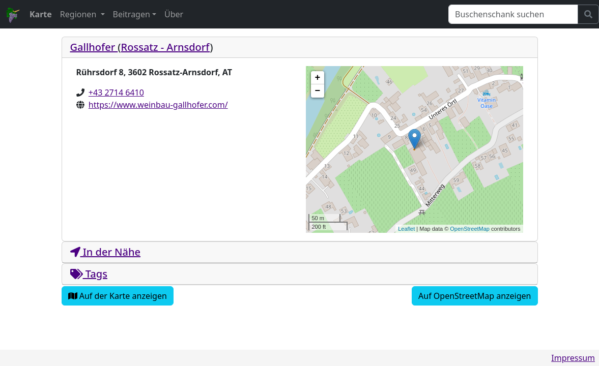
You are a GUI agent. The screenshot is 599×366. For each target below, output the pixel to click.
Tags (88, 274)
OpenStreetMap (470, 229)
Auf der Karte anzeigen (117, 295)
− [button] (318, 91)
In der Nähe (105, 252)
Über (173, 14)
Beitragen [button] (131, 14)
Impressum (573, 357)
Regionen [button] (79, 14)
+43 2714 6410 (116, 92)
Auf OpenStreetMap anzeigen (474, 295)
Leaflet (406, 229)
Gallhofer (94, 47)
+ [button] (318, 78)
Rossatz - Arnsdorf (165, 47)
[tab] (299, 47)
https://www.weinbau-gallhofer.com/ (158, 104)
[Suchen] (513, 14)
